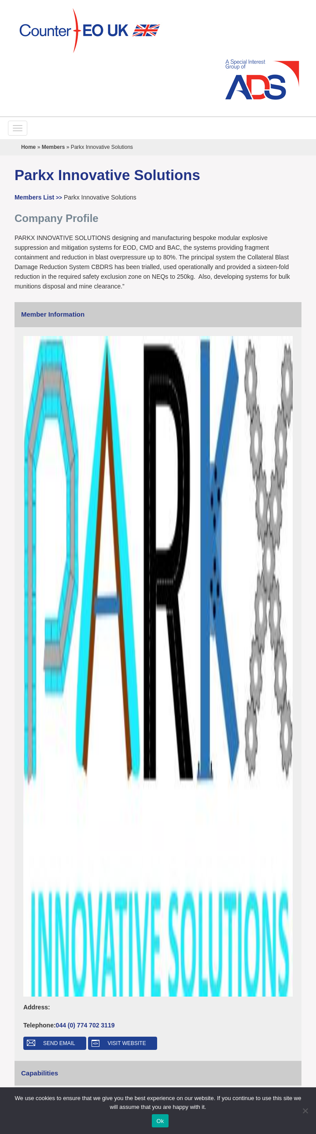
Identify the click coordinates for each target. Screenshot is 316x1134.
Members (53, 147)
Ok (160, 1121)
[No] (305, 1110)
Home (28, 147)
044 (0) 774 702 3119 (85, 1025)
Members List (39, 197)
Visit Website (127, 1043)
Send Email (59, 1043)
